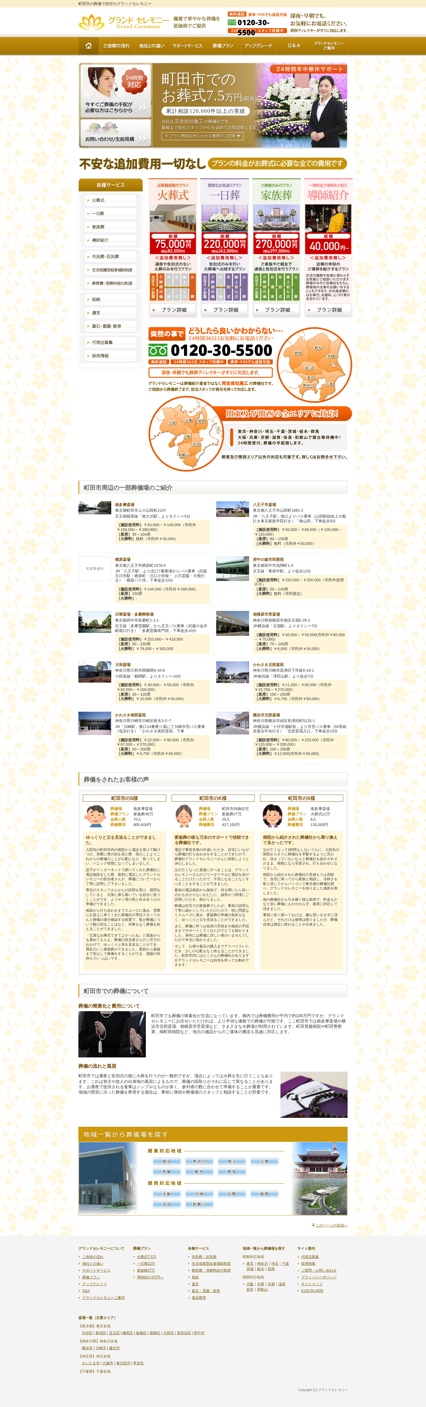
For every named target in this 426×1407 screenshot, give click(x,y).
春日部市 (123, 1363)
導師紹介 (110, 240)
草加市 (138, 1363)
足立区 (114, 1333)
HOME (88, 46)
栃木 (199, 1171)
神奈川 (199, 1161)
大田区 (168, 1333)
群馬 (232, 1171)
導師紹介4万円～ (150, 1277)
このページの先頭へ (332, 1225)
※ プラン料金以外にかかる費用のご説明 (200, 136)
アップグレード (258, 46)
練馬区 (127, 1333)
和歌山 (199, 1204)
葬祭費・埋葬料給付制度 (110, 283)
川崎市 (101, 1348)
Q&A (294, 46)
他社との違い (152, 46)
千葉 (265, 1161)
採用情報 (110, 356)
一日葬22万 (146, 1264)
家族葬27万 (146, 1270)
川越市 (108, 1363)
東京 (167, 1161)
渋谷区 (87, 1333)
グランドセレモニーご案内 (330, 46)
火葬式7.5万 (146, 1257)
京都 (232, 1194)
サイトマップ (311, 1284)
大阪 (167, 1194)
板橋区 (141, 1333)
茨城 (167, 1171)
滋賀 (265, 1194)
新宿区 (101, 1333)
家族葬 (110, 227)
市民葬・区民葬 (110, 256)
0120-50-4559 (312, 1291)
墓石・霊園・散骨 (110, 326)
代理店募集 (110, 342)
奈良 (167, 1204)
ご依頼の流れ (116, 46)
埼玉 (232, 1161)
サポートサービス (187, 46)
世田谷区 (184, 1333)
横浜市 (87, 1348)
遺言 (110, 313)
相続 (110, 299)
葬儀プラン (223, 46)
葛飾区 (155, 1333)
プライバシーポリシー (319, 1277)
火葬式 (110, 200)
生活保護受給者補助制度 (110, 270)
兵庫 (199, 1194)
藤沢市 (114, 1348)
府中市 (199, 1333)
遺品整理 (199, 1298)
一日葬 (110, 214)
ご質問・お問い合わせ (319, 1270)
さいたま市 (91, 1363)
